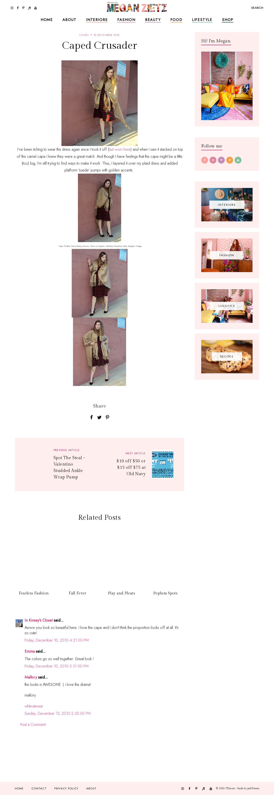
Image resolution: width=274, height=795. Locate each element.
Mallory (31, 677)
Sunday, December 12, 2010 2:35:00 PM (58, 713)
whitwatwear (34, 706)
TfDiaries (230, 788)
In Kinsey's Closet (39, 620)
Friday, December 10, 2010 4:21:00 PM (57, 640)
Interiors (97, 19)
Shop (227, 19)
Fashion (126, 19)
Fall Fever (77, 593)
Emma (30, 651)
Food (176, 19)
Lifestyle (202, 19)
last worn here (120, 149)
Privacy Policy (66, 788)
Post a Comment (33, 724)
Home (47, 19)
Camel (84, 35)
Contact (39, 788)
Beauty (153, 19)
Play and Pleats (121, 593)
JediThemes (253, 788)
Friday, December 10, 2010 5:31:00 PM (57, 666)
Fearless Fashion (34, 593)
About (69, 19)
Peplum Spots (165, 593)
